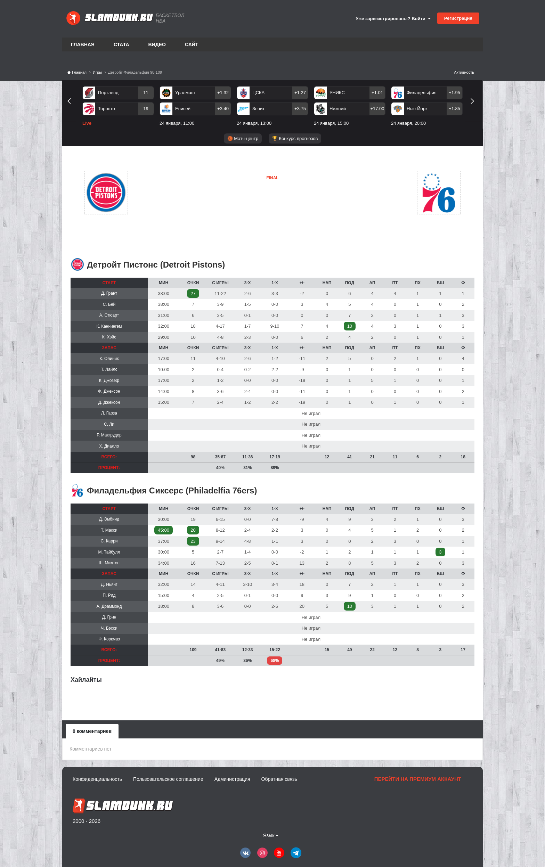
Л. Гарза (109, 413)
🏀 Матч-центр (242, 138)
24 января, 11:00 (177, 123)
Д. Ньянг (109, 584)
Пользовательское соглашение (168, 779)
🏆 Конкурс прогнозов (295, 138)
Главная (83, 44)
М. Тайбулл (109, 552)
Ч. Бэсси (109, 628)
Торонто (106, 108)
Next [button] (475, 109)
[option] (118, 107)
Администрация (232, 779)
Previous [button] (71, 109)
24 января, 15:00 (331, 123)
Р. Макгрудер (109, 435)
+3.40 (223, 108)
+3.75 (300, 108)
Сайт (191, 44)
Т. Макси (109, 530)
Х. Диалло (109, 446)
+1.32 (223, 92)
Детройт (162, 192)
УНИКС (337, 92)
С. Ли (109, 424)
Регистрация (458, 18)
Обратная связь (279, 779)
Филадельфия (422, 92)
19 (145, 108)
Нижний (338, 108)
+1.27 (300, 92)
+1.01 (377, 92)
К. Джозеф (109, 380)
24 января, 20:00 (408, 123)
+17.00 (377, 108)
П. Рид (109, 595)
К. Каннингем (109, 326)
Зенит (258, 108)
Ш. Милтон (109, 563)
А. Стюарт (109, 315)
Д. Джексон (109, 402)
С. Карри (108, 541)
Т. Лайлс (109, 369)
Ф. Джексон (109, 391)
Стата (121, 44)
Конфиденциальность (97, 779)
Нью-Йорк (417, 108)
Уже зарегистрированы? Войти (393, 18)
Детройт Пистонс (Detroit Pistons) (156, 264)
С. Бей (109, 304)
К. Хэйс (109, 337)
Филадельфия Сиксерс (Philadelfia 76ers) (172, 490)
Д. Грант (109, 293)
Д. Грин (109, 617)
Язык (271, 835)
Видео (157, 44)
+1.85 (454, 108)
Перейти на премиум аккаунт (417, 779)
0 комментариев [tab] (92, 731)
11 (145, 92)
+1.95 (454, 92)
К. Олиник (109, 358)
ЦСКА (258, 92)
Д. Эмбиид (109, 519)
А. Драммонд (109, 606)
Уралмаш (185, 92)
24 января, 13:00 (254, 123)
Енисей (182, 108)
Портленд (108, 92)
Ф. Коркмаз (109, 639)
